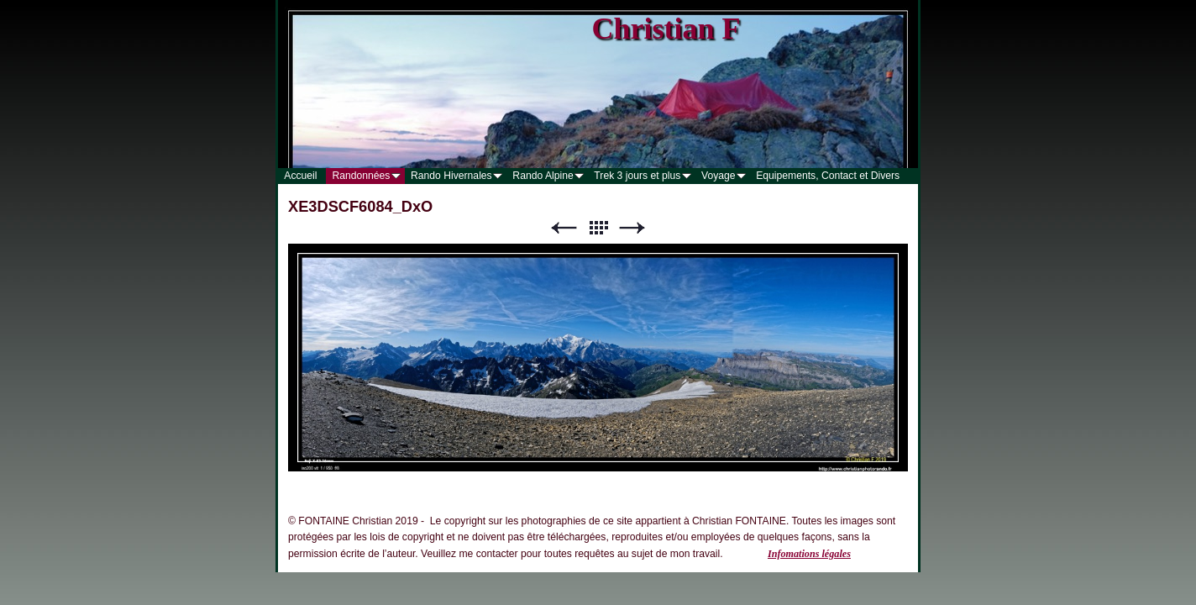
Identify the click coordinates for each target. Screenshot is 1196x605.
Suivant (632, 228)
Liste (598, 228)
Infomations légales (809, 554)
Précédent (563, 228)
